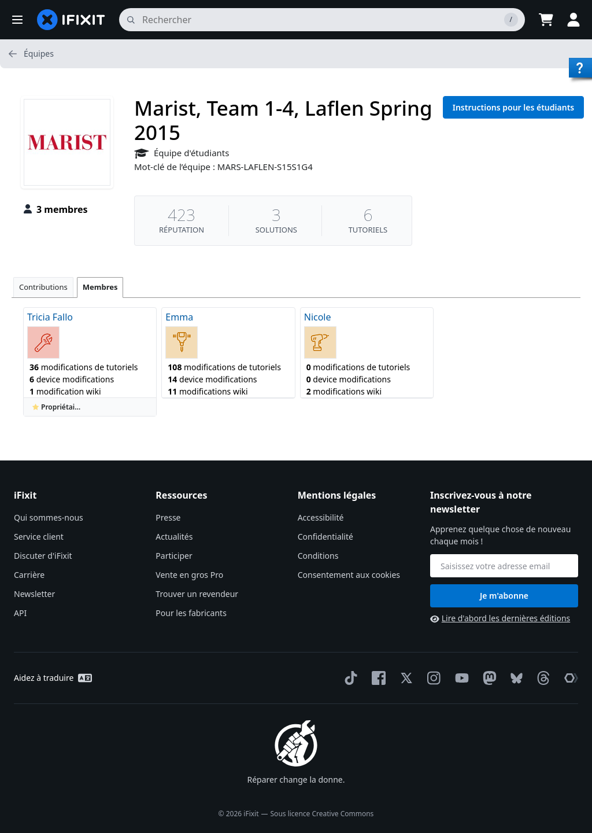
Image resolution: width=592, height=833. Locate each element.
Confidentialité (325, 536)
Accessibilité (321, 517)
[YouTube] (459, 678)
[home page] (71, 19)
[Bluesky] (514, 678)
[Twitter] (404, 678)
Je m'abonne (504, 595)
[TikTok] (348, 678)
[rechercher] (322, 19)
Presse (168, 517)
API (20, 612)
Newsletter (34, 593)
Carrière (29, 574)
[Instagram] (432, 678)
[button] (17, 19)
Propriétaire (57, 407)
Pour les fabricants (191, 612)
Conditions (318, 555)
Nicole (317, 317)
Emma (179, 317)
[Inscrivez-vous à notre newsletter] (504, 565)
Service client (39, 536)
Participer (174, 555)
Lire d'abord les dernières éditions (500, 618)
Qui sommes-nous (48, 517)
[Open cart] (545, 19)
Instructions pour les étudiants (513, 107)
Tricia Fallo (50, 317)
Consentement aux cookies (349, 574)
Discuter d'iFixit (43, 555)
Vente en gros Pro (189, 574)
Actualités (174, 536)
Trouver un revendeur (197, 593)
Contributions (43, 287)
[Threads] (541, 678)
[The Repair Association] (569, 678)
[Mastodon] (487, 678)
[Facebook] (376, 678)
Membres (100, 287)
